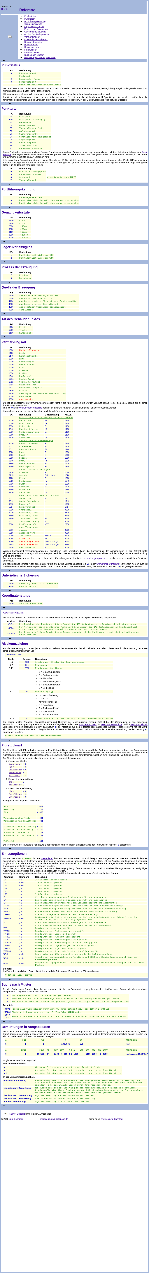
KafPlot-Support (17, 1201)
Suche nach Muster (34, 55)
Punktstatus (30, 16)
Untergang (14, 857)
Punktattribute (31, 44)
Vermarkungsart (32, 37)
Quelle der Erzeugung (35, 32)
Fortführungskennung (35, 21)
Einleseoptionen (32, 52)
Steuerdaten (47, 925)
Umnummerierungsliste (30, 436)
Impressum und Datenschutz (54, 1207)
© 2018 (4, 1207)
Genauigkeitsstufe (33, 24)
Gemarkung (14, 820)
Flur (11, 823)
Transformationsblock (111, 780)
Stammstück (15, 830)
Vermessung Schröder (112, 1207)
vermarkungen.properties (96, 608)
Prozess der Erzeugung (36, 29)
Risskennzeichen (32, 47)
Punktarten (29, 19)
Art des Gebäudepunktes (36, 34)
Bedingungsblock (138, 780)
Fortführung (15, 854)
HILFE (4, 9)
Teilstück (14, 833)
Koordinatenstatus (33, 42)
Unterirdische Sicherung (36, 39)
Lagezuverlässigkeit (34, 26)
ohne (11, 840)
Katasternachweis (88, 780)
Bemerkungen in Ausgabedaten (40, 57)
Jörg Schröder (16, 1207)
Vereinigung (15, 827)
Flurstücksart (30, 50)
